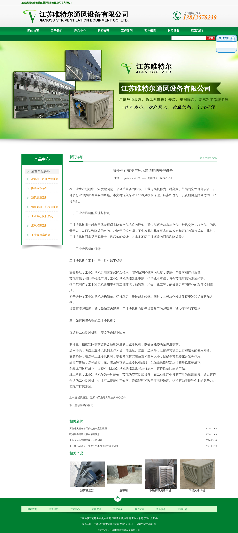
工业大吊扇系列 (40, 235)
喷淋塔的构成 (85, 405)
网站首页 (33, 30)
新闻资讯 (103, 30)
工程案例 (127, 30)
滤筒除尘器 (87, 490)
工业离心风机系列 (42, 216)
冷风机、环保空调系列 (44, 178)
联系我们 (197, 30)
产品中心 (80, 30)
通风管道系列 (39, 197)
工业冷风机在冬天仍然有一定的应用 (88, 428)
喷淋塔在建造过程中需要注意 (84, 434)
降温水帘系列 (39, 188)
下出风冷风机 (197, 490)
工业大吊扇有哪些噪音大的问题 (85, 440)
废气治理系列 (39, 225)
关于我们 (56, 30)
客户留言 (150, 30)
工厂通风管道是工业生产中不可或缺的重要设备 (94, 446)
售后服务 (173, 30)
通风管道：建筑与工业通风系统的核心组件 (102, 397)
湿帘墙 (123, 490)
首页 (202, 157)
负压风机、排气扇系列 (44, 206)
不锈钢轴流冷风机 (160, 490)
